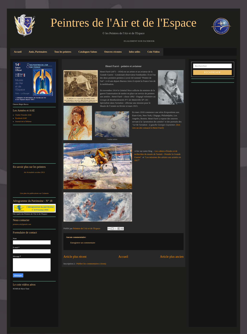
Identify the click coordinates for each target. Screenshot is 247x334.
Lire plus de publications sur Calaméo (34, 193)
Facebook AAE (21, 118)
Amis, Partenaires (38, 52)
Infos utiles (134, 52)
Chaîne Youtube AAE (23, 115)
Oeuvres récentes (113, 52)
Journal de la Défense (23, 121)
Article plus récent (74, 256)
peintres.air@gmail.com (22, 224)
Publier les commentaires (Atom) (91, 263)
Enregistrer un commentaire (82, 242)
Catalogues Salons (87, 52)
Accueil (17, 52)
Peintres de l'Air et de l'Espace (123, 22)
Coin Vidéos (153, 52)
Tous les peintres (62, 52)
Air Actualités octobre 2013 (34, 172)
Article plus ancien (172, 256)
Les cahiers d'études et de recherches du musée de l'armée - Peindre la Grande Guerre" (157, 154)
